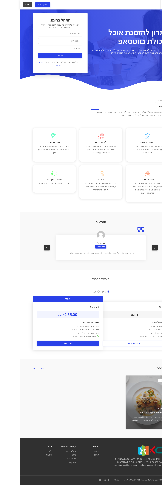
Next (135, 247)
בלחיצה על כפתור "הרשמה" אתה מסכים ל (40, 63)
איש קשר (52, 462)
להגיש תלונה (51, 458)
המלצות (29, 455)
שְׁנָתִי (76, 291)
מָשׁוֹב (54, 455)
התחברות (75, 451)
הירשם (40, 55)
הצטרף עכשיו (23, 4)
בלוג (31, 451)
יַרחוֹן (85, 291)
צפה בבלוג (20, 368)
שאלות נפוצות (50, 451)
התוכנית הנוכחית (114, 343)
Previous (27, 247)
